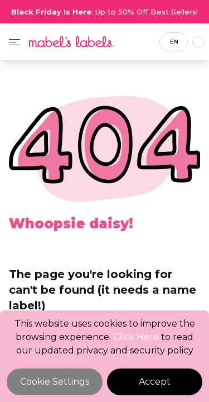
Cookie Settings (54, 381)
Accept (155, 381)
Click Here (136, 337)
